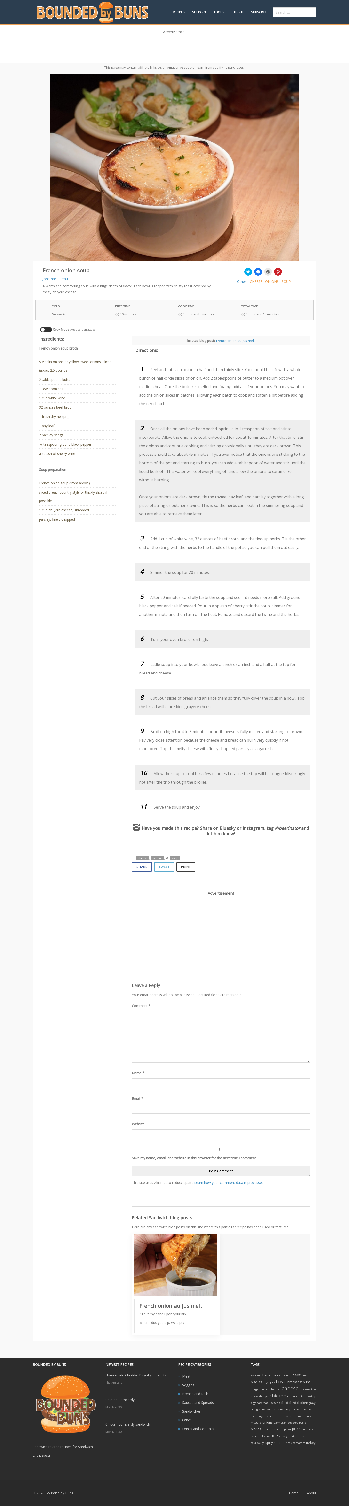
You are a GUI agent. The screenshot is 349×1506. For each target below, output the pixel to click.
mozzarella (287, 1416)
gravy (312, 1403)
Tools (219, 12)
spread (279, 1442)
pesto (302, 1422)
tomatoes (299, 1443)
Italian (296, 1409)
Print (186, 867)
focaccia (275, 1403)
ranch (254, 1436)
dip (302, 1396)
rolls (262, 1436)
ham (276, 1409)
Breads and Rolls (195, 1394)
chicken (278, 1395)
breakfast (294, 1382)
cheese (256, 281)
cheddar (275, 1389)
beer (304, 1375)
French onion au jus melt (235, 340)
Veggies (188, 1385)
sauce (272, 1435)
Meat (186, 1376)
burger (255, 1389)
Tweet (164, 867)
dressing (310, 1396)
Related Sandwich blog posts (162, 1218)
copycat (293, 1396)
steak (289, 1443)
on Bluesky (224, 828)
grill (253, 1409)
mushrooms (303, 1416)
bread (281, 1381)
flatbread (263, 1403)
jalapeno (306, 1409)
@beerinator (287, 828)
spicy (269, 1442)
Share (141, 867)
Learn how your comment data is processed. (229, 1182)
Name (138, 1073)
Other (241, 281)
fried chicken (298, 1403)
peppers (292, 1422)
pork (296, 1428)
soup (286, 281)
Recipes (179, 12)
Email (137, 1098)
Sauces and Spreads (198, 1402)
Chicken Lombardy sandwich (127, 1424)
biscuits (256, 1382)
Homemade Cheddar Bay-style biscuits (135, 1375)
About (238, 12)
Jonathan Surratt (55, 278)
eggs (253, 1403)
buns (306, 1382)
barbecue (279, 1375)
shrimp (293, 1436)
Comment (141, 1005)
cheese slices (308, 1389)
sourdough (257, 1443)
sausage (283, 1436)
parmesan (280, 1422)
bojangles (269, 1382)
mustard (256, 1422)
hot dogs (285, 1409)
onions (272, 281)
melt (276, 1416)
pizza (287, 1429)
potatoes (307, 1429)
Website (138, 1124)
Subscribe (259, 12)
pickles (256, 1429)
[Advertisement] (174, 47)
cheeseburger (260, 1396)
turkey (311, 1442)
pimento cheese (272, 1429)
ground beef (264, 1409)
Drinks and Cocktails (198, 1429)
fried (284, 1403)
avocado (256, 1375)
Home (294, 1493)
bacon (267, 1375)
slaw (301, 1436)
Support (199, 12)
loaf (253, 1416)
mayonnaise (264, 1416)
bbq (288, 1375)
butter (265, 1389)
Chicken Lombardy (120, 1399)
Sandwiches (191, 1411)
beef (296, 1375)
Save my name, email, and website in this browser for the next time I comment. (194, 1158)
